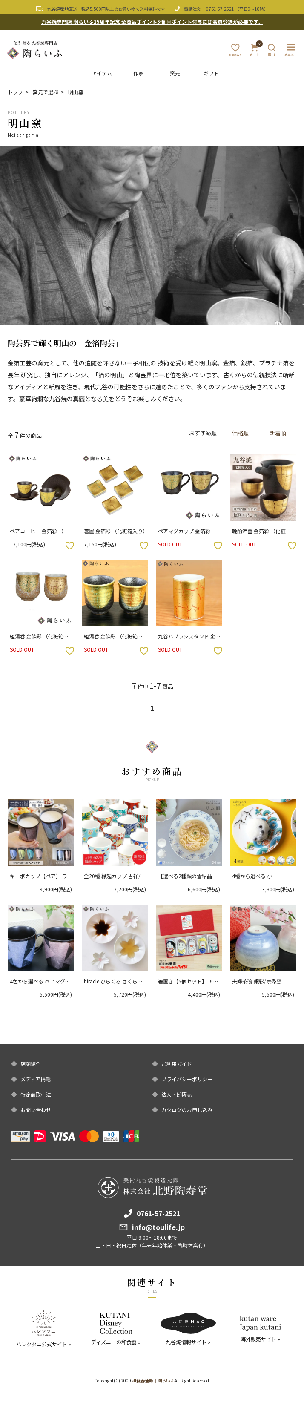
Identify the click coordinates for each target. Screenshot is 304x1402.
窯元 (175, 73)
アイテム (102, 73)
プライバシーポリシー (186, 1079)
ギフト (211, 73)
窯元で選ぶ (45, 91)
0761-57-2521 (220, 9)
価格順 (240, 433)
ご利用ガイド (176, 1064)
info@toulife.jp (158, 1227)
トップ (15, 91)
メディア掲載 (35, 1079)
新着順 (278, 433)
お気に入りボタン (70, 545)
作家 (138, 73)
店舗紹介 (30, 1064)
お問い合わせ (35, 1110)
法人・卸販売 (176, 1094)
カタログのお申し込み (186, 1110)
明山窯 (75, 91)
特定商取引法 (35, 1094)
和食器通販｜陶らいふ (153, 1380)
